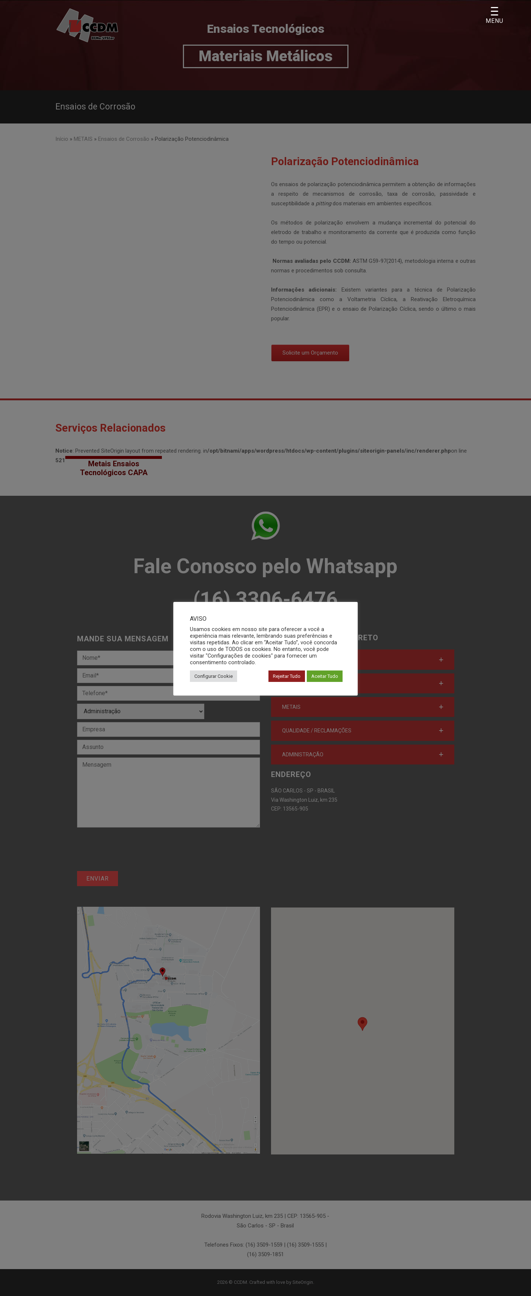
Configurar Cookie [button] (213, 676)
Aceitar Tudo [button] (324, 676)
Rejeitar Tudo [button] (287, 676)
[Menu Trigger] (494, 16)
